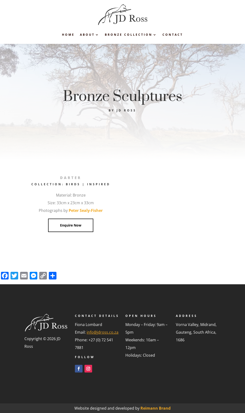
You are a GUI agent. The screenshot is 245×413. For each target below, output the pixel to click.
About (87, 35)
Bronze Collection (128, 35)
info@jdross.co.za (102, 332)
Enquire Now (70, 225)
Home (68, 35)
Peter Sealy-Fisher (86, 210)
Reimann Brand (155, 408)
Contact (172, 35)
